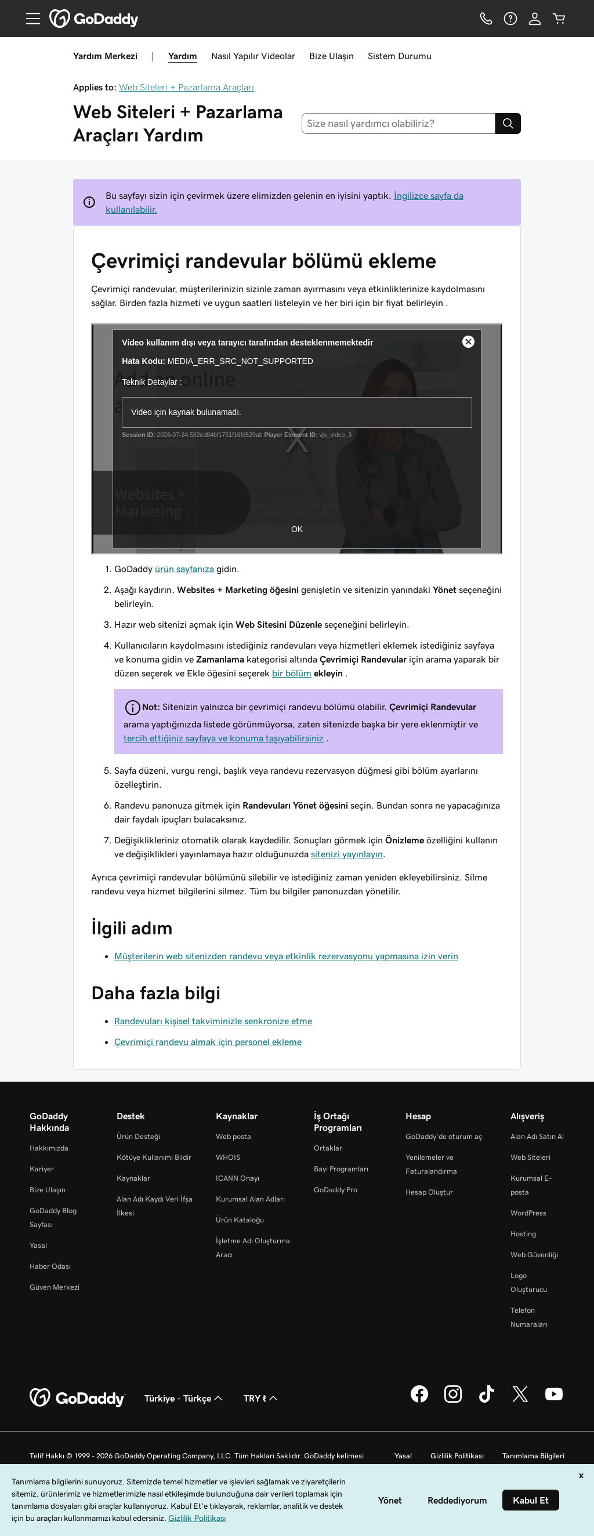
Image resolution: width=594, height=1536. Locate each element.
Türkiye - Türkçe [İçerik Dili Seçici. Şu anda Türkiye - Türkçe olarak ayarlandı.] (184, 1398)
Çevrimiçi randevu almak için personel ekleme (208, 1041)
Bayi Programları (341, 1169)
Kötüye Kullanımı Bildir (154, 1157)
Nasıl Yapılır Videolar (253, 55)
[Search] (508, 123)
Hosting (523, 1233)
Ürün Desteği (138, 1136)
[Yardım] (510, 19)
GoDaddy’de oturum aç (443, 1136)
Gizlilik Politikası (457, 1455)
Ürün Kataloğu (240, 1220)
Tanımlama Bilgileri (533, 1455)
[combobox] (399, 123)
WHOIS (228, 1157)
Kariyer (42, 1169)
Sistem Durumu (400, 55)
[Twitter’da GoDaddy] (520, 1401)
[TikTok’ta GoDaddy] (486, 1401)
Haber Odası (50, 1266)
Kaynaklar (133, 1178)
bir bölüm (292, 673)
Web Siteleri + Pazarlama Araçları (186, 87)
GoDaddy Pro (335, 1189)
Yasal (38, 1245)
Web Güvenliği (534, 1254)
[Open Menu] (28, 18)
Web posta (233, 1136)
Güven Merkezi (54, 1287)
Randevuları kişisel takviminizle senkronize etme (213, 1020)
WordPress (528, 1213)
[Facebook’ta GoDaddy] (419, 1401)
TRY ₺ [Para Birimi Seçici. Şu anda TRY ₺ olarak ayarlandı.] (262, 1398)
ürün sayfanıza (184, 568)
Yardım (182, 55)
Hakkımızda (49, 1148)
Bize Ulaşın (331, 55)
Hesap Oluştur (429, 1192)
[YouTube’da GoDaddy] (554, 1401)
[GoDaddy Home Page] (78, 1398)
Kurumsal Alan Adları (250, 1199)
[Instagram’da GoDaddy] (453, 1401)
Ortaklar (328, 1148)
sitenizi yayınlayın (347, 853)
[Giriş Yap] (535, 19)
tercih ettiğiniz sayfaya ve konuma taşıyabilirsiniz (224, 737)
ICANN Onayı (237, 1178)
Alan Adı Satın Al (537, 1136)
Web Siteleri (530, 1157)
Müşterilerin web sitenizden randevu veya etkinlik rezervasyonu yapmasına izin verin (286, 955)
